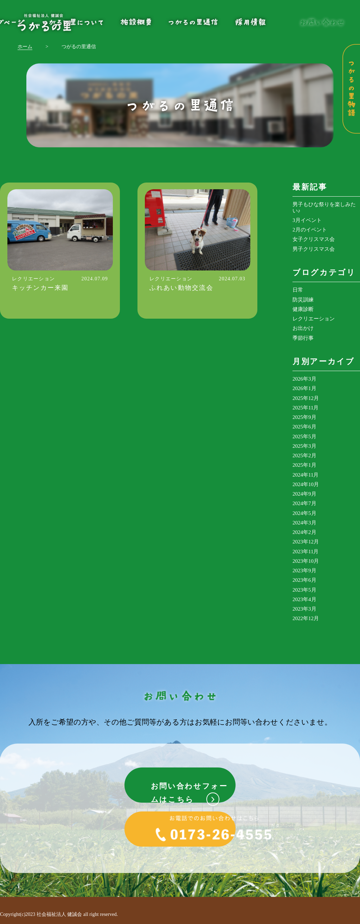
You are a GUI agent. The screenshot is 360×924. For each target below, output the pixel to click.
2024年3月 (304, 522)
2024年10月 (305, 484)
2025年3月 (304, 446)
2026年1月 (304, 388)
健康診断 (303, 309)
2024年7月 (304, 503)
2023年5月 (304, 590)
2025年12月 (305, 398)
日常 (297, 290)
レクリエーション (313, 318)
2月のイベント (309, 229)
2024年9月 (304, 494)
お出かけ (303, 328)
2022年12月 (305, 618)
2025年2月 (304, 455)
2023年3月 (304, 609)
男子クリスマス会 (313, 249)
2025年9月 (304, 417)
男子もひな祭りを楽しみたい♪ (324, 207)
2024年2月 (304, 532)
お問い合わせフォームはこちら (190, 787)
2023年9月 (304, 570)
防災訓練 (303, 299)
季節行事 (303, 338)
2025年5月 (304, 436)
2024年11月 (305, 475)
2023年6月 (304, 580)
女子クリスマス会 (313, 239)
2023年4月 (304, 599)
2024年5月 (304, 513)
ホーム (25, 46)
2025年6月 (304, 426)
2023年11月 (305, 551)
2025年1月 (304, 465)
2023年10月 (305, 561)
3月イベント (307, 220)
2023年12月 (305, 541)
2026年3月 (304, 379)
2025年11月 (305, 407)
